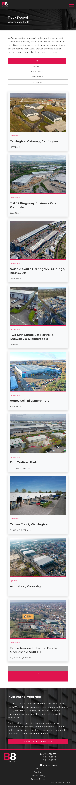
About (38, 768)
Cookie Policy (38, 775)
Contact (38, 772)
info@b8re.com (50, 765)
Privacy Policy (38, 779)
